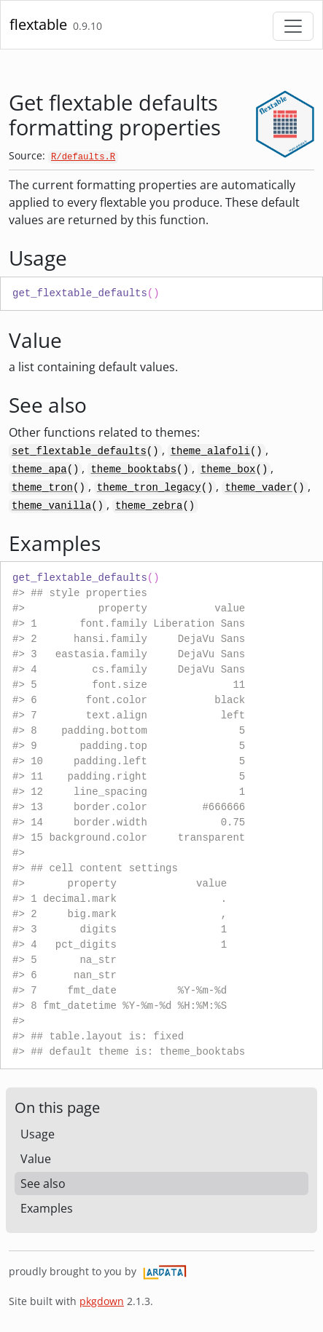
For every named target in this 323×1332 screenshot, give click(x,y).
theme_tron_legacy (149, 487)
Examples (46, 1208)
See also (43, 1184)
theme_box (228, 469)
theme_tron (42, 487)
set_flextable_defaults (79, 451)
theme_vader (258, 487)
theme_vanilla (51, 506)
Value (35, 1159)
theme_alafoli (210, 451)
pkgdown (101, 1301)
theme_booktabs (133, 469)
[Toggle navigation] (293, 26)
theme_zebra (148, 506)
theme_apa (39, 469)
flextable (38, 24)
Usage (37, 1134)
